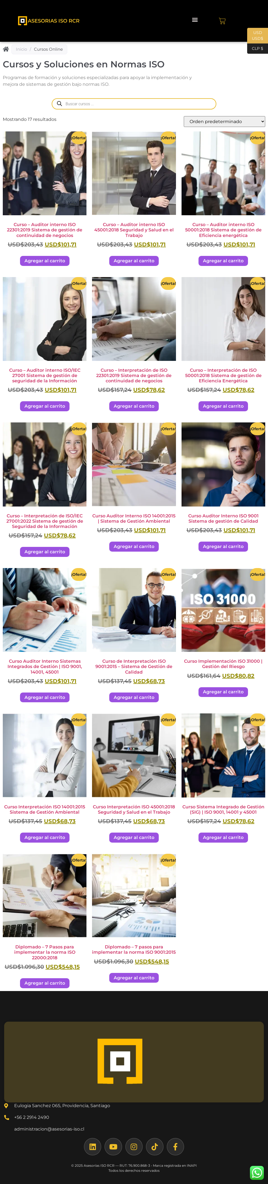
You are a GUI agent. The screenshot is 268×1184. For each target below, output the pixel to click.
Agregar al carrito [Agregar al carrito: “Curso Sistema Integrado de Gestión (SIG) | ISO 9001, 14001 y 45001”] (223, 837)
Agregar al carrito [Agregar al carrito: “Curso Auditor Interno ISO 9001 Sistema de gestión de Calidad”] (223, 546)
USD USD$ (255, 37)
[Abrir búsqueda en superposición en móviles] (134, 104)
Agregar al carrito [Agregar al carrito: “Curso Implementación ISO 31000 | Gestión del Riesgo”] (223, 691)
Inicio (21, 49)
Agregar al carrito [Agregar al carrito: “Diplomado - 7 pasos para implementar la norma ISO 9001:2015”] (134, 977)
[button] (194, 19)
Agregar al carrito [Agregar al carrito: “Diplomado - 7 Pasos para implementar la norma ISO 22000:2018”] (44, 983)
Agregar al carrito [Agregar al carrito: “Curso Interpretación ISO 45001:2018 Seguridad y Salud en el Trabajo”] (134, 837)
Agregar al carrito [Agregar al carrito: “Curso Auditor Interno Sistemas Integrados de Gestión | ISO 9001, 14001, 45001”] (44, 697)
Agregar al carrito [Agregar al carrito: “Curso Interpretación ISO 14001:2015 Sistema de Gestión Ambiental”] (44, 837)
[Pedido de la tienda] (224, 121)
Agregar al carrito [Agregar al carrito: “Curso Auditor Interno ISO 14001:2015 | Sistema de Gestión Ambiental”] (134, 546)
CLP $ (255, 49)
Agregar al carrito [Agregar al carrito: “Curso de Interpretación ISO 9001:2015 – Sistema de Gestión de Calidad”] (134, 697)
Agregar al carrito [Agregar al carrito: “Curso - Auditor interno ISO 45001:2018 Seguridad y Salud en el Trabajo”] (134, 260)
